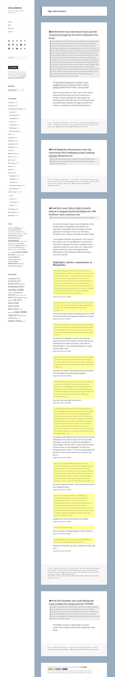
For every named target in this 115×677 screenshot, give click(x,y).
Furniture (11, 138)
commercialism (76, 570)
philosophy (62, 572)
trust (92, 125)
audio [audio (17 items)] (22, 284)
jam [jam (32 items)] (10, 300)
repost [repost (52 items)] (22, 315)
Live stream (13, 202)
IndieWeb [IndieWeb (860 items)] (13, 240)
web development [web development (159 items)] (13, 261)
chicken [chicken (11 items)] (11, 292)
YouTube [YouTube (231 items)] (11, 266)
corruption (60, 181)
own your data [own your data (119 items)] (11, 247)
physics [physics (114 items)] (23, 247)
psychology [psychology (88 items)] (18, 249)
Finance (11, 122)
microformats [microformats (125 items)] (11, 245)
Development (13, 115)
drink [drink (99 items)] (18, 293)
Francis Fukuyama (78, 125)
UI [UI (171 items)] (19, 257)
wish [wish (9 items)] (24, 321)
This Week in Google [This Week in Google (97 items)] (19, 254)
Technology (11, 209)
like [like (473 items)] (17, 300)
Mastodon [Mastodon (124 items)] (14, 243)
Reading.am (84, 181)
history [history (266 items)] (10, 238)
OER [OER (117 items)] (26, 245)
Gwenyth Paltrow (53, 572)
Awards (11, 112)
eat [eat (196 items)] (11, 295)
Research (11, 28)
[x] (85, 183)
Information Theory (15, 185)
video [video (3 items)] (18, 318)
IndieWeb (11, 141)
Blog (9, 25)
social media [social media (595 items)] (21, 251)
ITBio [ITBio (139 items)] (9, 243)
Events (11, 199)
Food (9, 134)
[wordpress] (70, 126)
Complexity (12, 179)
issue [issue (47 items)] (20, 297)
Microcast (11, 160)
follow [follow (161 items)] (12, 297)
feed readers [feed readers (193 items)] (19, 236)
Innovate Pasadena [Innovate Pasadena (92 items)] (23, 241)
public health (77, 572)
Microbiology (13, 189)
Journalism (11, 144)
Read (83, 179)
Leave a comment (83, 127)
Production (12, 125)
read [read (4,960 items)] (20, 312)
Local (9, 150)
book (88, 183)
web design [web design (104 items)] (19, 259)
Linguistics (11, 147)
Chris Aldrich (15, 7)
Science (10, 173)
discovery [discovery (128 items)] (22, 232)
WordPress (11, 215)
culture (84, 570)
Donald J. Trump (67, 125)
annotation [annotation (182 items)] (14, 281)
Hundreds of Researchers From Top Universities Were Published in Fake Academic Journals (72, 152)
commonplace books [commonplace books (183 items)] (14, 230)
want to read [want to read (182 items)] (12, 259)
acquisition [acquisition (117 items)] (14, 279)
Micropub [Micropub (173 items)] (19, 245)
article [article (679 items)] (13, 283)
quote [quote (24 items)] (11, 312)
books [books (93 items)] (21, 228)
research (91, 181)
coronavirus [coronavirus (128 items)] (11, 232)
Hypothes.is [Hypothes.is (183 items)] (17, 238)
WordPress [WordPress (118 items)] (21, 263)
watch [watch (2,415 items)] (14, 320)
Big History (12, 176)
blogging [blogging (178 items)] (17, 228)
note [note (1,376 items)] (13, 306)
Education (11, 106)
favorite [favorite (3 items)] (24, 295)
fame (96, 570)
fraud (65, 181)
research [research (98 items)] (10, 252)
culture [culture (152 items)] (17, 232)
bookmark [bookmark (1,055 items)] (16, 286)
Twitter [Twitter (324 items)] (15, 257)
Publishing (12, 128)
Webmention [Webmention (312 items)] (13, 263)
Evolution (12, 182)
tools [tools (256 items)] (10, 257)
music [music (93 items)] (23, 245)
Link (50, 123)
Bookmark (85, 123)
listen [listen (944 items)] (13, 303)
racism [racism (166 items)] (23, 249)
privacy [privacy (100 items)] (14, 249)
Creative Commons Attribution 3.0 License (79, 673)
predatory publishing (74, 181)
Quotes (11, 205)
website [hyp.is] (54, 575)
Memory (10, 157)
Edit (10, 196)
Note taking (11, 163)
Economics (11, 102)
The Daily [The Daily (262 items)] (11, 255)
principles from (79, 667)
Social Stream (12, 192)
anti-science (58, 125)
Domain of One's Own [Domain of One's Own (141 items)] (14, 233)
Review (10, 169)
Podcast (10, 166)
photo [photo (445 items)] (13, 309)
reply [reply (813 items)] (13, 315)
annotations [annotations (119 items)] (11, 228)
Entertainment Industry (15, 109)
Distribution (13, 118)
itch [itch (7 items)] (25, 297)
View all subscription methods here (17, 77)
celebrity (69, 570)
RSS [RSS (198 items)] (13, 252)
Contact (10, 32)
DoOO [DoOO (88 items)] (22, 233)
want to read (51, 127)
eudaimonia (90, 570)
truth (96, 125)
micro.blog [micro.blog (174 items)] (20, 243)
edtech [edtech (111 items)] (25, 233)
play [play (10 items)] (20, 309)
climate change (57, 649)
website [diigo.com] (74, 126)
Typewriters (12, 212)
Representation (14, 131)
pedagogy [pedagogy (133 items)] (18, 247)
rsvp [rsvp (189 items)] (12, 318)
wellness (58, 574)
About (10, 22)
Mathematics (12, 153)
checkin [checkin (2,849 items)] (16, 289)
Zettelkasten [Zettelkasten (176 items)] (19, 266)
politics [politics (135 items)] (10, 249)
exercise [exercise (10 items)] (18, 295)
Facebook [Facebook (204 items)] (11, 236)
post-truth (87, 125)
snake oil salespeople (63, 183)
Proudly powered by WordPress (57, 667)
